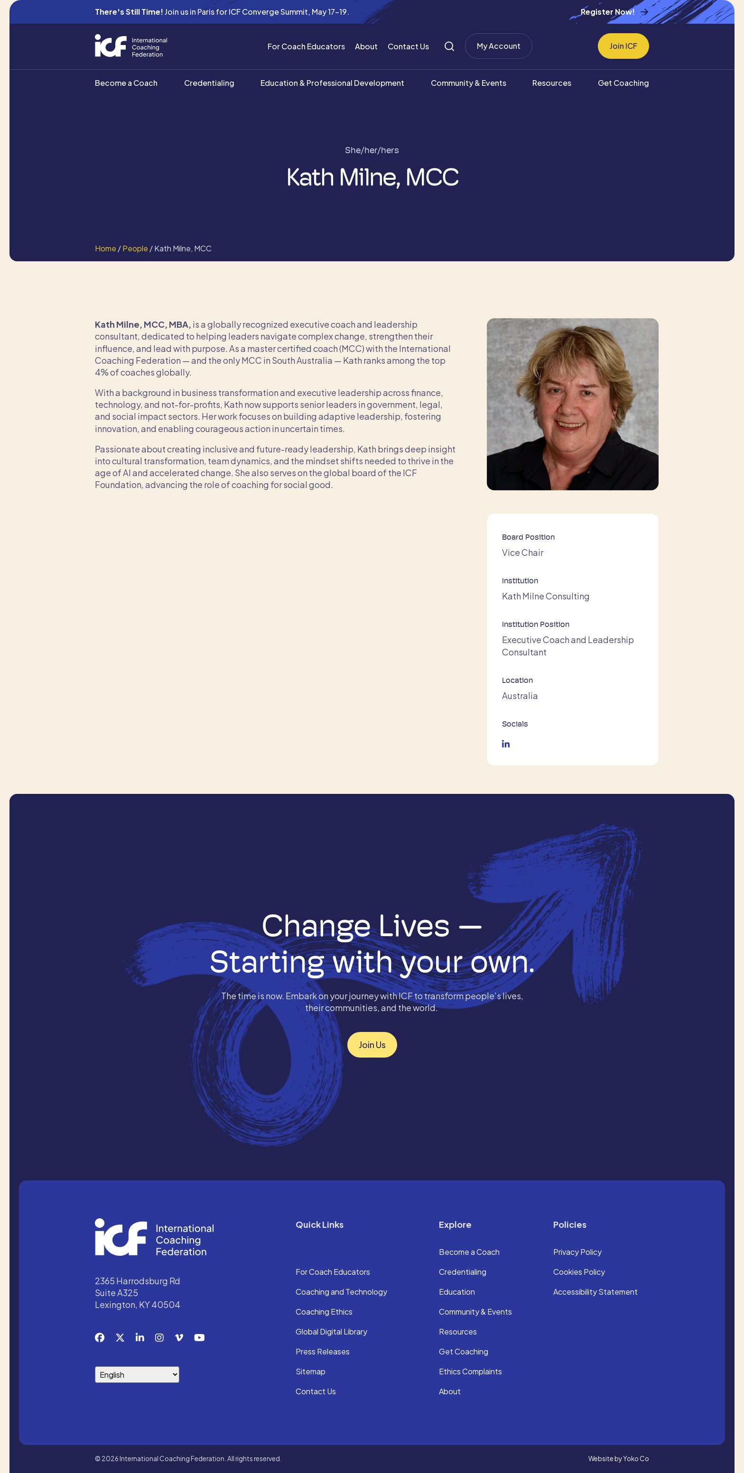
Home (105, 248)
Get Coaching (623, 83)
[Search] (449, 46)
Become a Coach (126, 83)
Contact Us (408, 46)
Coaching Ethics (324, 1312)
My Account (499, 46)
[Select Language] (137, 1374)
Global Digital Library (331, 1332)
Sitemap (311, 1372)
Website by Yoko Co (618, 1459)
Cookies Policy (579, 1272)
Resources (551, 83)
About (366, 46)
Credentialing (209, 83)
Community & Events (468, 83)
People (135, 248)
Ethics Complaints (470, 1372)
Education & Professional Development (332, 83)
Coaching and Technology (341, 1292)
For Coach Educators (306, 46)
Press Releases (323, 1352)
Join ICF (623, 46)
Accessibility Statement (595, 1292)
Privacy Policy (577, 1252)
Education (457, 1292)
